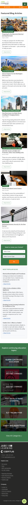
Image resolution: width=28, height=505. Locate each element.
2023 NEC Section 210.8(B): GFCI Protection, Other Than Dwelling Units (13, 151)
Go (14, 261)
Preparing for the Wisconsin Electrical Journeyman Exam (12, 35)
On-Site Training (5, 470)
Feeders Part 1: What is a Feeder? (12, 323)
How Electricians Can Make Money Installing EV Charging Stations (12, 114)
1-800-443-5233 (9, 455)
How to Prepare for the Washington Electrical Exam (12, 74)
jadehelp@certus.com (10, 457)
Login (21, 7)
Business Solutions (6, 477)
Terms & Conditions (6, 491)
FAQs (3, 466)
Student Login (5, 479)
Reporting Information (7, 473)
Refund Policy (5, 493)
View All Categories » (14, 436)
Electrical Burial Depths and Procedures (14, 273)
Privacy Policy (5, 495)
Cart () (8, 7)
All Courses (4, 464)
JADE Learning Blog (6, 468)
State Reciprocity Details (7, 475)
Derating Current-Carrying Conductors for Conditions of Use (14, 305)
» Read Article (6, 52)
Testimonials (5, 489)
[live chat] (24, 501)
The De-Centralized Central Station (12, 188)
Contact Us (4, 487)
